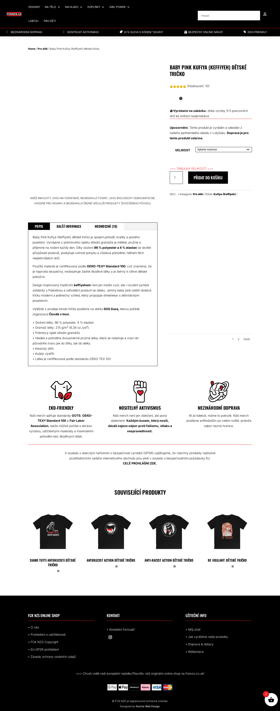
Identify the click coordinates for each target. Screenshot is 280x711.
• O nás (33, 627)
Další (247, 339)
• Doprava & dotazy (200, 644)
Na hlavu (71, 7)
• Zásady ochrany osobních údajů (52, 656)
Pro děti (50, 21)
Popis (39, 226)
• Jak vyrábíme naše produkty (207, 637)
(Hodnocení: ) (198, 86)
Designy (34, 7)
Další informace (69, 226)
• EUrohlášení (43, 649)
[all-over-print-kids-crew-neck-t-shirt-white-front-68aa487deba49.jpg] (190, 278)
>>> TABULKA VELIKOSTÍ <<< (191, 168)
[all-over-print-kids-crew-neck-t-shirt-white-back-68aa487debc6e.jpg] (190, 331)
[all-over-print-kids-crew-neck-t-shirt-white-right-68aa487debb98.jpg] (232, 278)
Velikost (182, 150)
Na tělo (50, 7)
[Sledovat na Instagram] (110, 637)
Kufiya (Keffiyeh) (225, 194)
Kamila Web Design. (148, 706)
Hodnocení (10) (106, 226)
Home (31, 48)
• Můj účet (193, 629)
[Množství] (176, 177)
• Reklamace (195, 651)
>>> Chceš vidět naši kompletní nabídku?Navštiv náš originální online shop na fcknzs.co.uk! (140, 673)
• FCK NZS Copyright (43, 642)
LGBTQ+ (33, 21)
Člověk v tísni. (60, 314)
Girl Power (117, 7)
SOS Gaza (110, 309)
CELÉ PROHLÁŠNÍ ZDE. (140, 463)
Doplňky (94, 7)
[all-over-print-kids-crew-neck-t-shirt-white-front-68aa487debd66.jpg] (232, 331)
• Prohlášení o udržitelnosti (47, 634)
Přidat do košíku (208, 177)
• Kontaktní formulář (121, 629)
